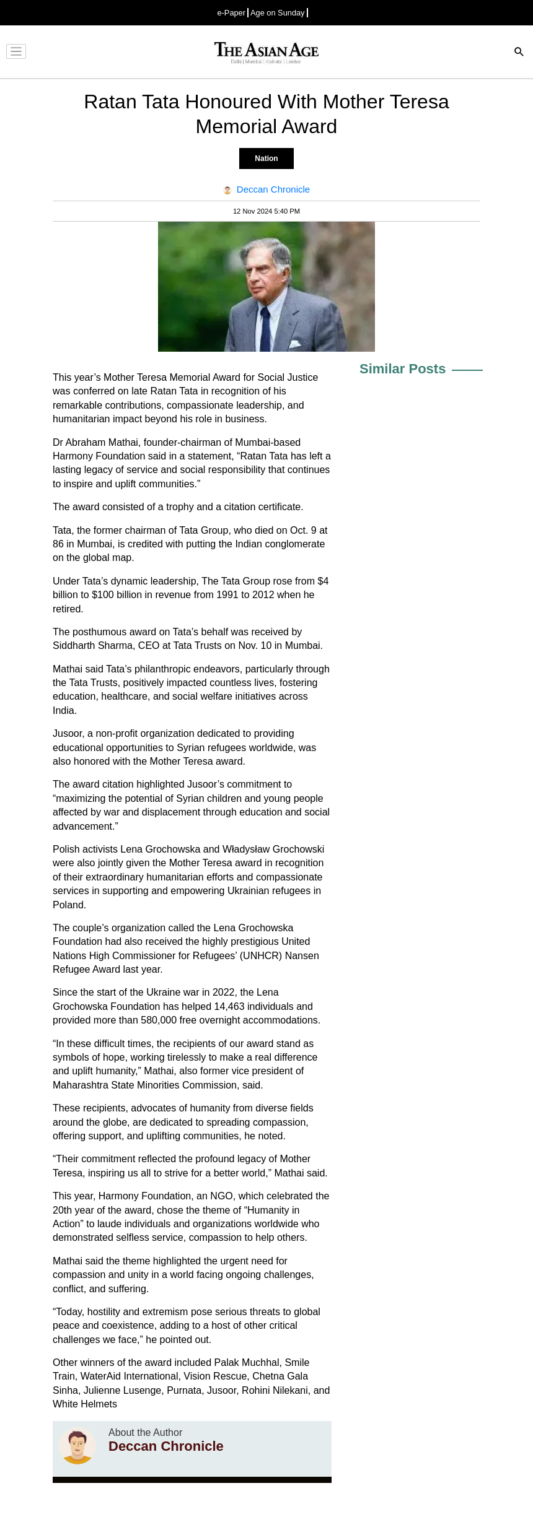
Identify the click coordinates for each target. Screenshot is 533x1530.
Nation (266, 158)
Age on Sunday (277, 12)
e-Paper (231, 12)
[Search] (519, 53)
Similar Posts (402, 368)
